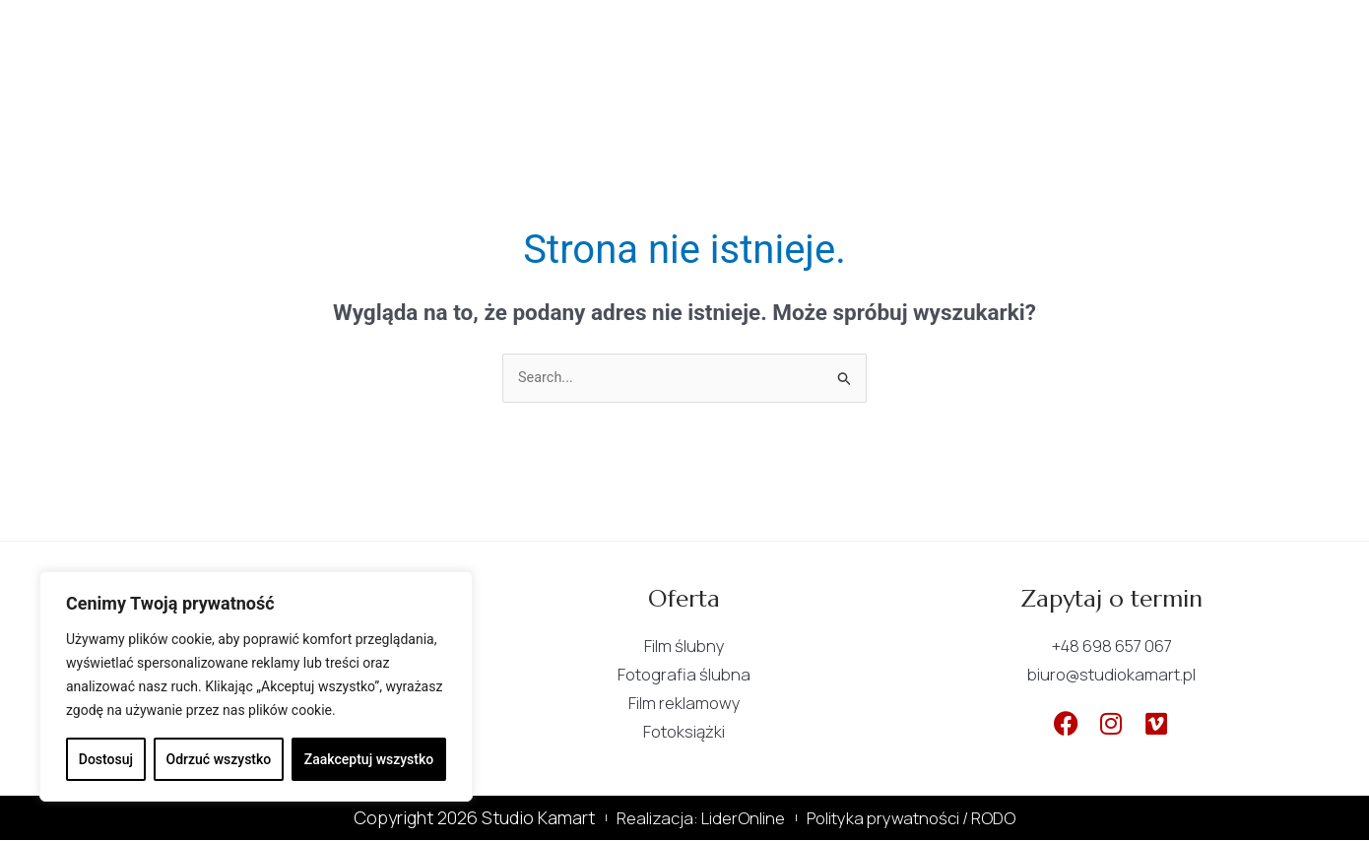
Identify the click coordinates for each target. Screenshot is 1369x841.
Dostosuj (106, 759)
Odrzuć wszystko (219, 759)
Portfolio (765, 36)
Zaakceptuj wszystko (368, 759)
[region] (256, 686)
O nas (539, 36)
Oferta (643, 36)
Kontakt (892, 36)
